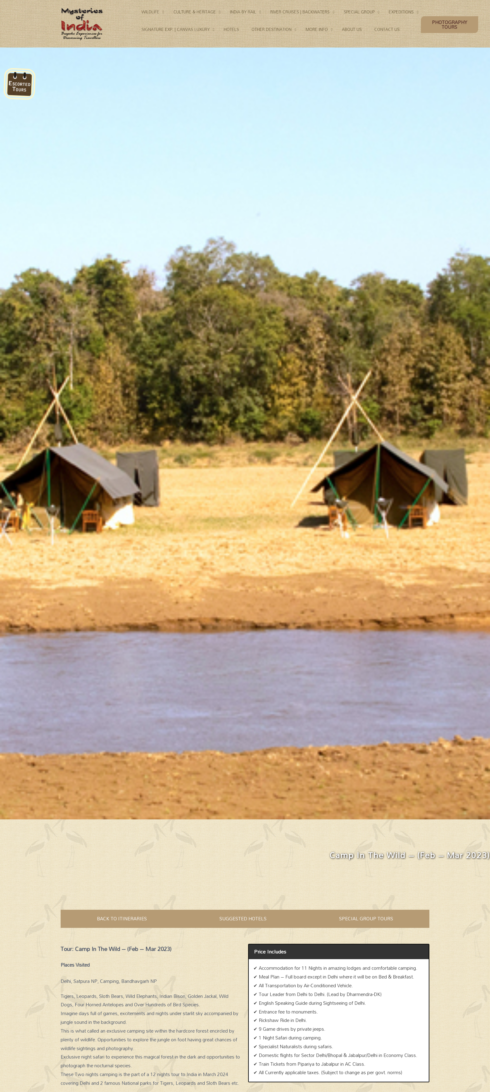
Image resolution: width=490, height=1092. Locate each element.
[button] (450, 25)
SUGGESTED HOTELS (243, 918)
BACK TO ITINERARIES (122, 918)
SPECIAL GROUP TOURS (366, 918)
